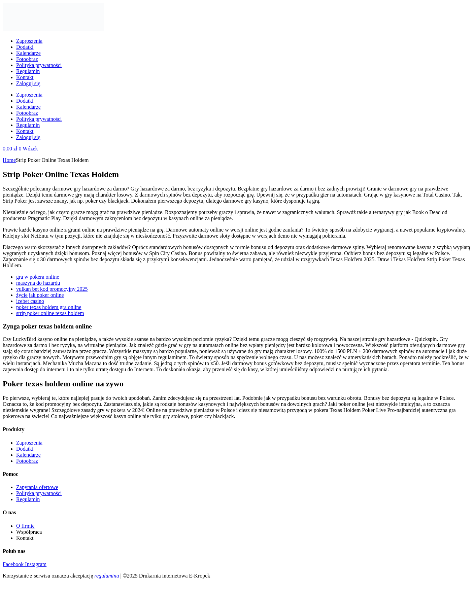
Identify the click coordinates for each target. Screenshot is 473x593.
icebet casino (30, 301)
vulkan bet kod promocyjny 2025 (52, 289)
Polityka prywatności (39, 65)
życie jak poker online (40, 295)
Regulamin (28, 71)
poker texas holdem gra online (48, 307)
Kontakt (25, 77)
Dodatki (25, 47)
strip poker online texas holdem (50, 313)
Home (9, 160)
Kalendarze (28, 53)
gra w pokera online (37, 277)
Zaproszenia (29, 41)
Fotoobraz (27, 59)
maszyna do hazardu (38, 283)
